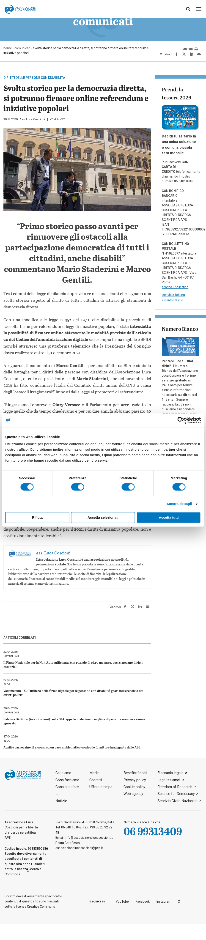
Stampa (190, 49)
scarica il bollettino (175, 287)
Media (94, 773)
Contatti (95, 780)
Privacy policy (135, 780)
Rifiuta (37, 517)
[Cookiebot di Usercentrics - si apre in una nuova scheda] (181, 420)
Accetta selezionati (103, 517)
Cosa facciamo (67, 780)
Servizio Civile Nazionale (177, 801)
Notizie (61, 801)
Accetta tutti (169, 517)
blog (6, 684)
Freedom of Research (174, 787)
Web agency (133, 794)
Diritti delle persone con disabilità (34, 77)
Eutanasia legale (170, 773)
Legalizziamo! (168, 780)
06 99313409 (153, 831)
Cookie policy (134, 787)
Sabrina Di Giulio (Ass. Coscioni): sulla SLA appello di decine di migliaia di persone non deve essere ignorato (74, 721)
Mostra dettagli (179, 504)
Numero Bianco (180, 328)
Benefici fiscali (135, 773)
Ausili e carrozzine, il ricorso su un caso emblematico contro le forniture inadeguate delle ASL (71, 747)
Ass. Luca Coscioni (32, 119)
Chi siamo (63, 773)
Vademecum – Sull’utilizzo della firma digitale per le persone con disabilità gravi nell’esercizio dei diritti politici (73, 692)
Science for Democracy (176, 794)
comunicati (58, 119)
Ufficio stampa (100, 787)
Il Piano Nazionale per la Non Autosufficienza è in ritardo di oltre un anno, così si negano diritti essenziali (73, 664)
